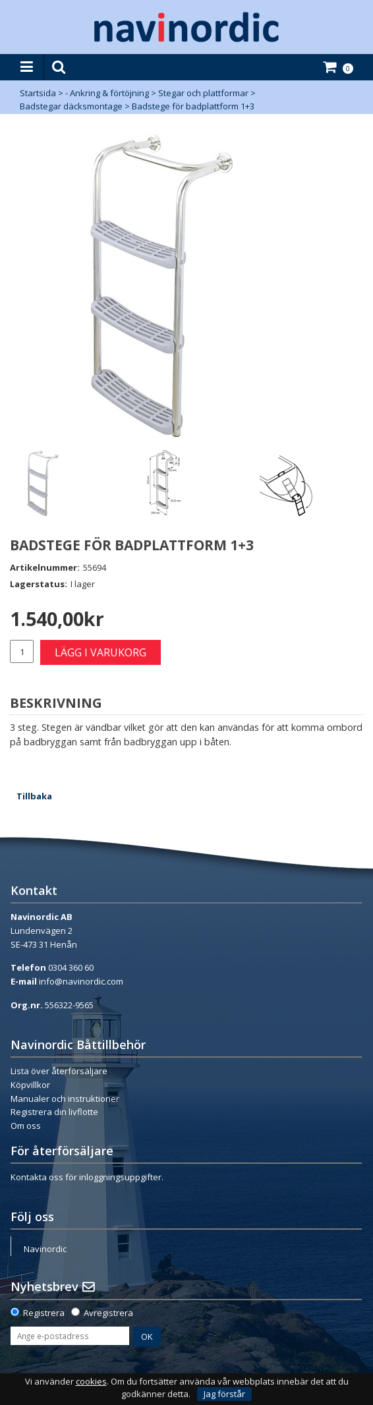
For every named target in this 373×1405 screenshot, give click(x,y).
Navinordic (45, 1249)
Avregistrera (108, 1313)
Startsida (38, 93)
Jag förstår (224, 1394)
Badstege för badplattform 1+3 (193, 106)
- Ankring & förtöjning (107, 93)
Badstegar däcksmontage (71, 106)
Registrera (44, 1313)
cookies (91, 1381)
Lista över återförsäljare (59, 1071)
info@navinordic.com (81, 981)
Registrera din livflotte (54, 1112)
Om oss (26, 1126)
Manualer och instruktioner (65, 1098)
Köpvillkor (30, 1085)
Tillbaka (34, 796)
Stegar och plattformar (203, 93)
